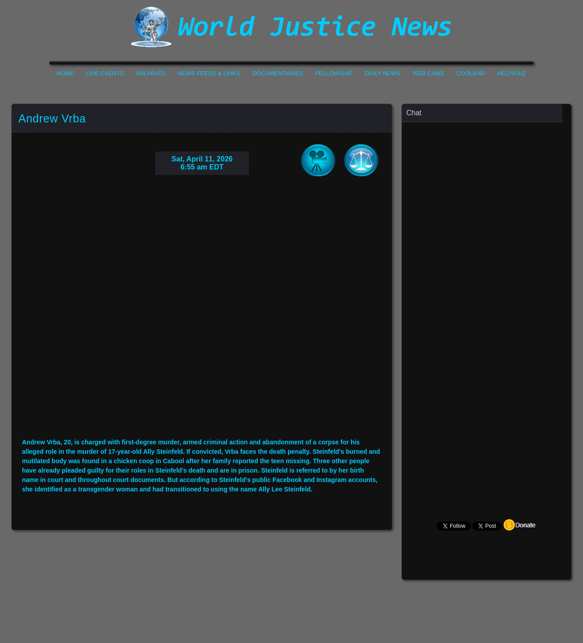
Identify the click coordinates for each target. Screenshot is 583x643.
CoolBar (470, 73)
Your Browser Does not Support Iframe (487, 298)
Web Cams (428, 73)
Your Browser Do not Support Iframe (201, 313)
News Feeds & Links (209, 73)
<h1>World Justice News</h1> (291, 27)
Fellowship (334, 73)
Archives (150, 73)
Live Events (105, 73)
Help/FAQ (511, 73)
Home (65, 73)
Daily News (382, 73)
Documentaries (277, 73)
